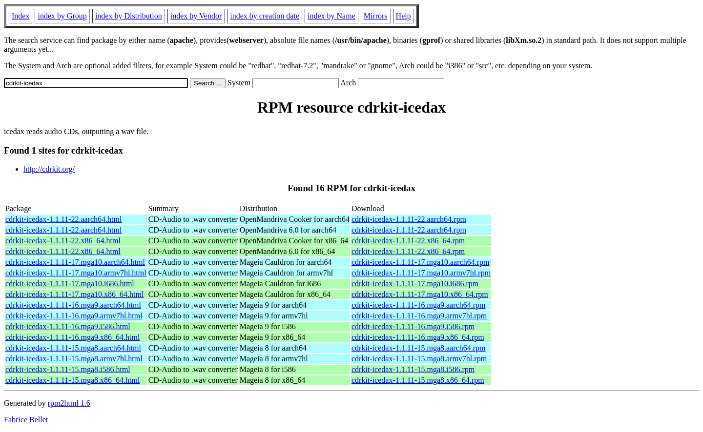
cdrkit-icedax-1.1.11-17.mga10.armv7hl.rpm (421, 273)
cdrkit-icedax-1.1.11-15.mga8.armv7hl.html (74, 358)
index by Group (62, 16)
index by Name (331, 16)
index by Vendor (196, 16)
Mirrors (376, 16)
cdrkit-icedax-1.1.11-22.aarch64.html (63, 219)
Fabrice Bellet (26, 419)
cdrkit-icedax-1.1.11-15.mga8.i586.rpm (413, 369)
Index (20, 16)
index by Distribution (128, 16)
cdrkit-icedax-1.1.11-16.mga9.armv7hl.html (74, 316)
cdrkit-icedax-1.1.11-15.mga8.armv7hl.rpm (419, 358)
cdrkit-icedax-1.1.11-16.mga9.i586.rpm (413, 326)
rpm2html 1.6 (69, 403)
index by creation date (264, 16)
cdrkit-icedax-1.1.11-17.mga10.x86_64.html (74, 294)
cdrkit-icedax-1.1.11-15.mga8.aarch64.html (73, 348)
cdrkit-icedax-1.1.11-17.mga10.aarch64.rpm (420, 262)
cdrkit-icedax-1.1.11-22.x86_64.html (63, 240)
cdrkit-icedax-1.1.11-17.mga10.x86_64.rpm (420, 294)
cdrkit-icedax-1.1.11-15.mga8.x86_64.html (72, 380)
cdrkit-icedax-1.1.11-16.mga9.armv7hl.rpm (419, 316)
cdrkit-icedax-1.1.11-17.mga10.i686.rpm (415, 283)
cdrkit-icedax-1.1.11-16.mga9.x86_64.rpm (418, 337)
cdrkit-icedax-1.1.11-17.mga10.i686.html (69, 283)
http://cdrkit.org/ (49, 169)
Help (403, 16)
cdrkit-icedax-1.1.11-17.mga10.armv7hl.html (75, 273)
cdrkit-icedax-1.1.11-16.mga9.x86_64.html (72, 337)
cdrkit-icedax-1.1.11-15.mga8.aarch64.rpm (418, 348)
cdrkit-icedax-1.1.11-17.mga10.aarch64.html (75, 262)
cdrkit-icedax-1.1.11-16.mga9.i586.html (67, 326)
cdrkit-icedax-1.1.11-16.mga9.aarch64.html (73, 305)
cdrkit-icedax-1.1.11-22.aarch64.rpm (409, 219)
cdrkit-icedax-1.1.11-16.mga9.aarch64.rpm (418, 305)
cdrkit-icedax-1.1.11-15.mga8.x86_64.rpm (418, 380)
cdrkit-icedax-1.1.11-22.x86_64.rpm (408, 240)
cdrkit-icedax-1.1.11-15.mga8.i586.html (67, 369)
